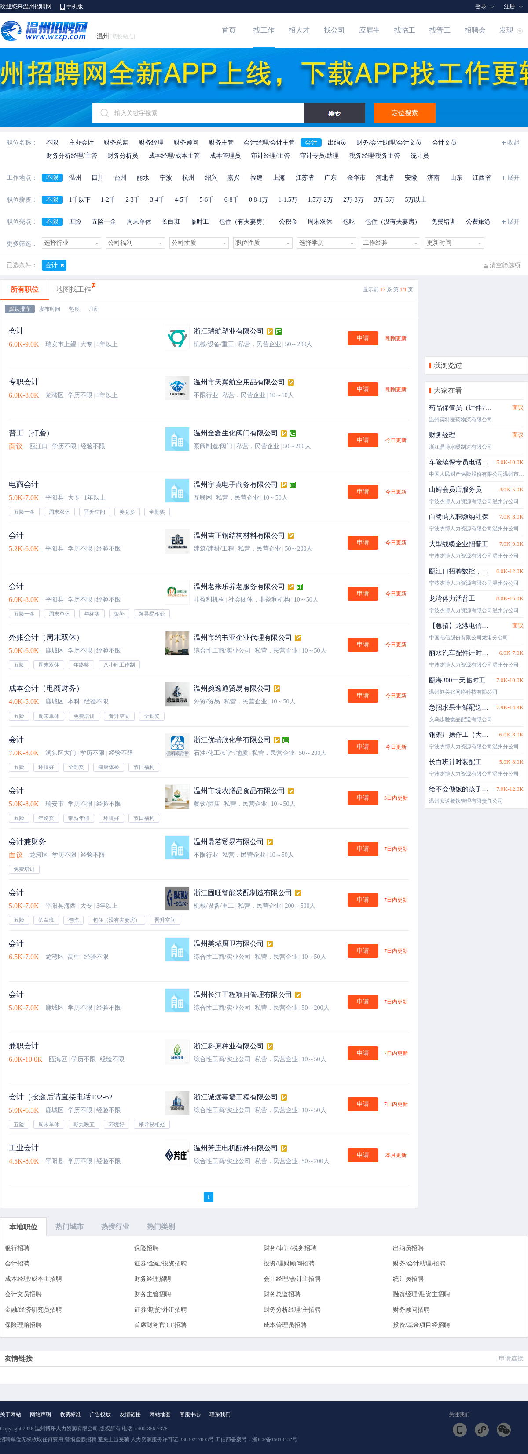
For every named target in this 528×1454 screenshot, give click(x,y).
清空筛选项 (505, 265)
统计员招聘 (408, 1279)
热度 (74, 309)
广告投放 (100, 1414)
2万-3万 (353, 199)
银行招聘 (17, 1248)
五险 (75, 221)
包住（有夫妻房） (243, 221)
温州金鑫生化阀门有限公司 (236, 433)
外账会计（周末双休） (46, 637)
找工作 (264, 30)
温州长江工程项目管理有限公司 (243, 994)
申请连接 (511, 1358)
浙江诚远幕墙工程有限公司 (236, 1097)
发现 (506, 30)
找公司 (334, 30)
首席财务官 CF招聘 (160, 1325)
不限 (52, 142)
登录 (481, 6)
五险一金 (104, 221)
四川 (98, 177)
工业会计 (24, 1148)
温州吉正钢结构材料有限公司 (239, 535)
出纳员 (337, 142)
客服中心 (190, 1414)
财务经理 (151, 142)
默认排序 (19, 309)
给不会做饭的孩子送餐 (461, 789)
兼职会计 (24, 1046)
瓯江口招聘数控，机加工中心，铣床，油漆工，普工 (461, 571)
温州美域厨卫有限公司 (229, 943)
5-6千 (207, 199)
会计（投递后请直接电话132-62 (61, 1097)
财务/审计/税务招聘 (290, 1248)
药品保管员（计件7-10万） (461, 407)
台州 (120, 177)
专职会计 (24, 382)
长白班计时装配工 (455, 761)
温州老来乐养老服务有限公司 (239, 586)
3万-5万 (384, 199)
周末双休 (320, 221)
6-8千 (231, 199)
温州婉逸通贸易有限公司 (232, 688)
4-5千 (182, 199)
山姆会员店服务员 (455, 489)
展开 (513, 177)
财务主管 (221, 142)
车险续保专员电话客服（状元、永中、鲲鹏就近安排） (461, 462)
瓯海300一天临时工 (457, 680)
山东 (456, 177)
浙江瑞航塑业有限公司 (229, 331)
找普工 (440, 30)
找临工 (404, 30)
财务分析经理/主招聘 (292, 1309)
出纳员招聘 (408, 1248)
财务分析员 (122, 155)
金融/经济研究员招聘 (33, 1309)
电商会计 (24, 484)
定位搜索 (405, 112)
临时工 (200, 221)
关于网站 (10, 1414)
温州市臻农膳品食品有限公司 (239, 790)
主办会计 (81, 142)
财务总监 (116, 142)
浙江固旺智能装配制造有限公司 (243, 892)
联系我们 (220, 1414)
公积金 (288, 221)
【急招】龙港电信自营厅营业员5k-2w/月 (461, 625)
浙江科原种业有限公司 (229, 1046)
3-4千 (157, 199)
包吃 (349, 221)
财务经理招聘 (152, 1279)
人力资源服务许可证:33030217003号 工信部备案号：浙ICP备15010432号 (214, 1439)
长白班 (170, 221)
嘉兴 (233, 177)
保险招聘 (146, 1248)
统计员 (420, 155)
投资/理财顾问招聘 (289, 1263)
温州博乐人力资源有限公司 (66, 1428)
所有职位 (25, 289)
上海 (279, 177)
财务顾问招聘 (411, 1309)
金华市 (356, 177)
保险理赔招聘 (23, 1325)
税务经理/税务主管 (374, 155)
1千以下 (80, 199)
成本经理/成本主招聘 (33, 1279)
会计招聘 (17, 1263)
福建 (256, 177)
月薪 (93, 309)
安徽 (411, 177)
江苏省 (305, 177)
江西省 (482, 177)
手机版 (74, 6)
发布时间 (49, 309)
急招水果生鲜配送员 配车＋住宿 (461, 707)
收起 (513, 142)
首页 (229, 30)
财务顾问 (186, 142)
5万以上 (415, 199)
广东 (330, 177)
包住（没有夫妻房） (393, 221)
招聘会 (475, 30)
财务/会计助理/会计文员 (389, 142)
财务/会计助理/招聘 (419, 1263)
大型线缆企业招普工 (458, 544)
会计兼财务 (27, 842)
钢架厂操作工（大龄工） (461, 734)
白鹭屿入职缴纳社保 (458, 516)
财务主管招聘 (152, 1294)
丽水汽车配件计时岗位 (461, 652)
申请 (363, 338)
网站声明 (40, 1414)
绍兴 (211, 177)
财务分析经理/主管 (71, 155)
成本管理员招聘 (285, 1325)
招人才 (299, 30)
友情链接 (130, 1414)
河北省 (385, 177)
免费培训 (443, 221)
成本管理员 (225, 155)
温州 (116, 36)
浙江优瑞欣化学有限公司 (232, 739)
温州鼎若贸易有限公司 (229, 841)
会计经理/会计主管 (269, 142)
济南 (433, 177)
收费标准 (70, 1414)
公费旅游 (478, 221)
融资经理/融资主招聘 (421, 1294)
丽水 (143, 177)
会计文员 (444, 142)
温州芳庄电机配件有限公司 (236, 1148)
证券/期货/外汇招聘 (160, 1309)
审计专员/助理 (319, 155)
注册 (509, 6)
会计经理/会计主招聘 (292, 1279)
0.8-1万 (258, 199)
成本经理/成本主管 (174, 155)
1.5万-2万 (320, 199)
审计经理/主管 (270, 155)
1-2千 (108, 199)
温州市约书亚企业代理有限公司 (243, 637)
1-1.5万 (288, 199)
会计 (311, 142)
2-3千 (132, 199)
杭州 (188, 177)
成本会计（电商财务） (46, 688)
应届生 (369, 30)
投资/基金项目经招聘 (421, 1325)
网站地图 (160, 1414)
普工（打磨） (31, 433)
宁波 (166, 177)
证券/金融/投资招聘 (160, 1263)
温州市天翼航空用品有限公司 (239, 382)
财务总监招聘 (282, 1294)
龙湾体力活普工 (452, 598)
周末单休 (139, 221)
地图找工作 (73, 289)
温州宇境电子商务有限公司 (236, 484)
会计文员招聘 (23, 1294)
